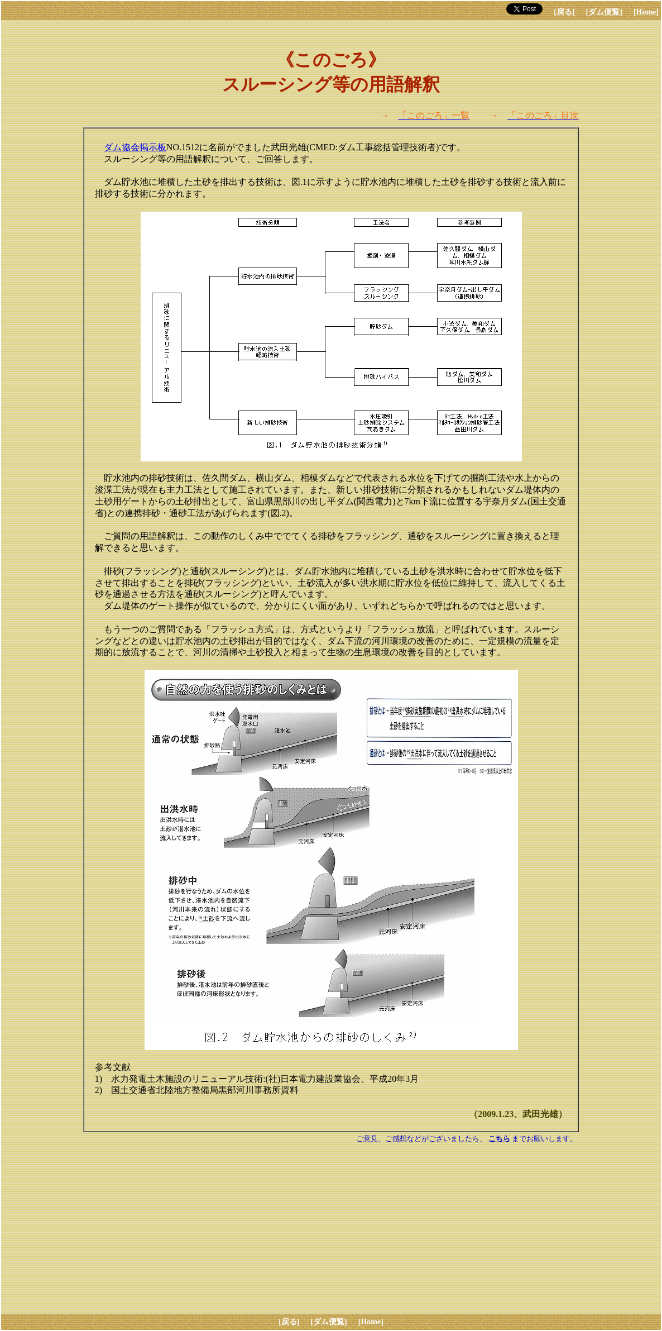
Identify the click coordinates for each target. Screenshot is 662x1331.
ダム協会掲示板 (135, 147)
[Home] (646, 12)
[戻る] (564, 12)
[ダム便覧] (604, 12)
